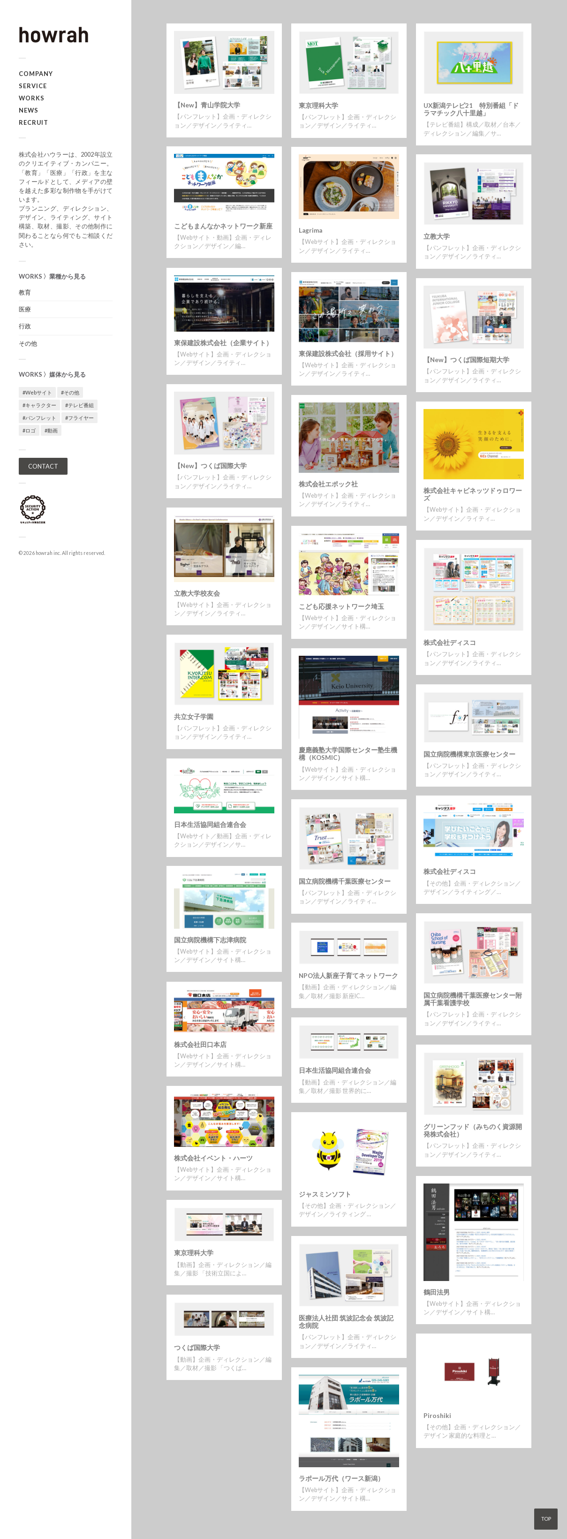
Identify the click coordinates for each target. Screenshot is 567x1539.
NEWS (28, 110)
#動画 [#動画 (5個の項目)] (51, 430)
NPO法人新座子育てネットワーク (348, 975)
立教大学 (436, 236)
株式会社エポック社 (328, 484)
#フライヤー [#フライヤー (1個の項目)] (79, 418)
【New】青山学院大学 (207, 105)
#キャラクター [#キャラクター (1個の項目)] (39, 405)
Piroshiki (437, 1415)
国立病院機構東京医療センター (469, 754)
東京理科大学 (318, 105)
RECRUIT (33, 122)
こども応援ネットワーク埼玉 (341, 606)
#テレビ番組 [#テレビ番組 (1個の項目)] (79, 405)
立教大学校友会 (197, 593)
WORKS (32, 98)
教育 (25, 292)
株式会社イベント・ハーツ (213, 1158)
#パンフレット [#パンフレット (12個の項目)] (39, 418)
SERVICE (33, 86)
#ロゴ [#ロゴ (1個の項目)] (29, 430)
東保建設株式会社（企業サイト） (223, 343)
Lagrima (310, 230)
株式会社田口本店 (200, 1044)
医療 (25, 309)
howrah (44, 553)
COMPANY (36, 73)
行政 (25, 326)
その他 (28, 343)
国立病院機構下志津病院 (210, 940)
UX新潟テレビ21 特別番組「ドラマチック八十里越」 (471, 109)
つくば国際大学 (197, 1347)
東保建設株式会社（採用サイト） (348, 353)
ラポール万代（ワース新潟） (341, 1478)
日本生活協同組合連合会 (210, 824)
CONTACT (43, 466)
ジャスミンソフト (325, 1194)
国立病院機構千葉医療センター (345, 881)
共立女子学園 (193, 716)
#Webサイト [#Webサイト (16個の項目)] (37, 392)
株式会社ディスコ (449, 642)
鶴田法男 (436, 1292)
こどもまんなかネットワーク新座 (223, 226)
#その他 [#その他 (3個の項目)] (70, 392)
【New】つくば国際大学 (210, 466)
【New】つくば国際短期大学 (466, 360)
